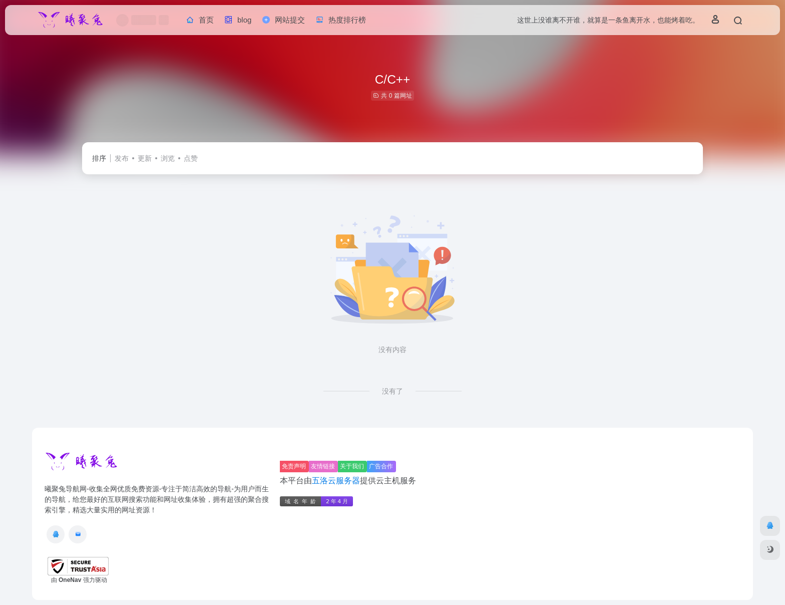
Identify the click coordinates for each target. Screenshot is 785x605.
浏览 (168, 158)
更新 (145, 158)
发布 (122, 158)
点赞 (191, 158)
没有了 (392, 391)
